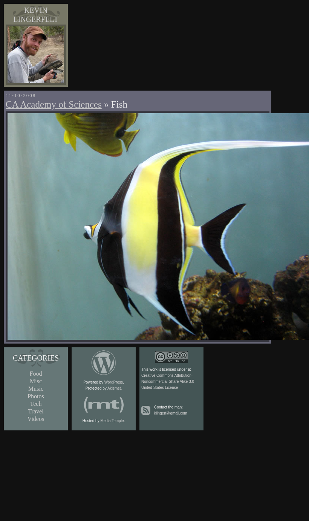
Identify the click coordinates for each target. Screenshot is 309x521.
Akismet (114, 388)
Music (35, 388)
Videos (36, 419)
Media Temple (112, 421)
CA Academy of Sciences (54, 104)
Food (36, 373)
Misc (36, 381)
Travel (35, 411)
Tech (36, 404)
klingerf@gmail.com (170, 413)
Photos (36, 396)
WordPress (113, 382)
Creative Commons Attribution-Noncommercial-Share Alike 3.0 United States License (167, 381)
